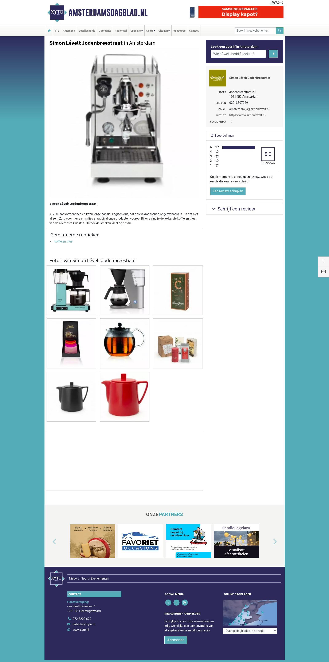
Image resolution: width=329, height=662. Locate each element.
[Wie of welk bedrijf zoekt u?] (238, 54)
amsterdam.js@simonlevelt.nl (249, 109)
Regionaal (121, 30)
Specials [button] (135, 30)
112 (57, 30)
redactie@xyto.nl (84, 624)
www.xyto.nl (81, 630)
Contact (194, 30)
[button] (49, 542)
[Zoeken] (279, 30)
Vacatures (179, 30)
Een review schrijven (228, 191)
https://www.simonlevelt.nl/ (248, 115)
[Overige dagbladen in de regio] (250, 631)
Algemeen (69, 30)
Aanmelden (175, 640)
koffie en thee (63, 241)
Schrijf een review (232, 208)
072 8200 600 (82, 619)
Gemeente (105, 30)
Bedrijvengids (87, 30)
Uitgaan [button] (163, 30)
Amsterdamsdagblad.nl (108, 12)
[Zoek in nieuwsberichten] (255, 30)
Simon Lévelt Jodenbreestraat (249, 78)
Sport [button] (149, 30)
